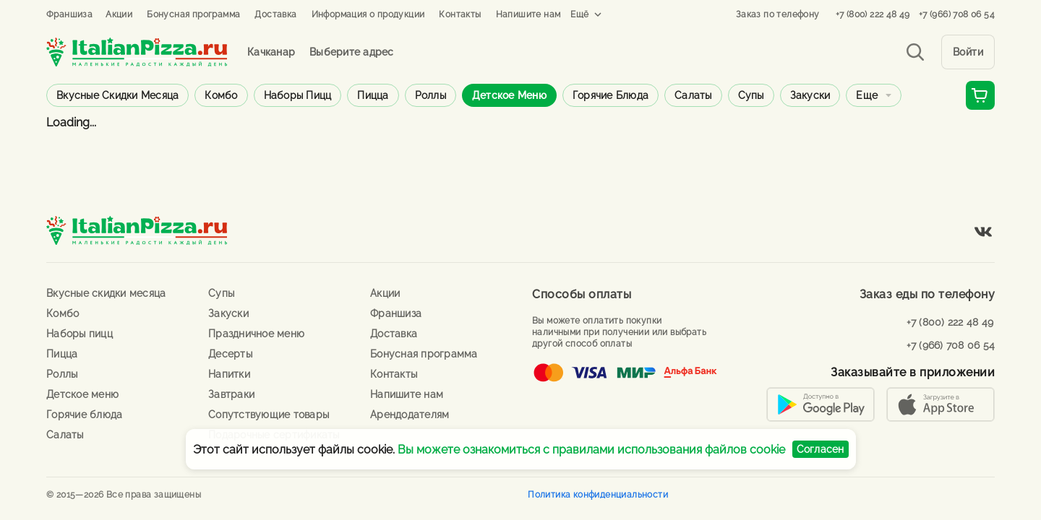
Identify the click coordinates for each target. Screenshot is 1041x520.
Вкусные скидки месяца (117, 95)
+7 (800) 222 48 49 (873, 14)
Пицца (373, 95)
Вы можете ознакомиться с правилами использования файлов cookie (591, 449)
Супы (751, 95)
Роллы (430, 95)
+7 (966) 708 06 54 (957, 14)
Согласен (820, 449)
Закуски (810, 95)
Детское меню (509, 95)
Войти (968, 52)
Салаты (693, 95)
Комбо (221, 95)
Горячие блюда (610, 95)
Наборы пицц (297, 95)
